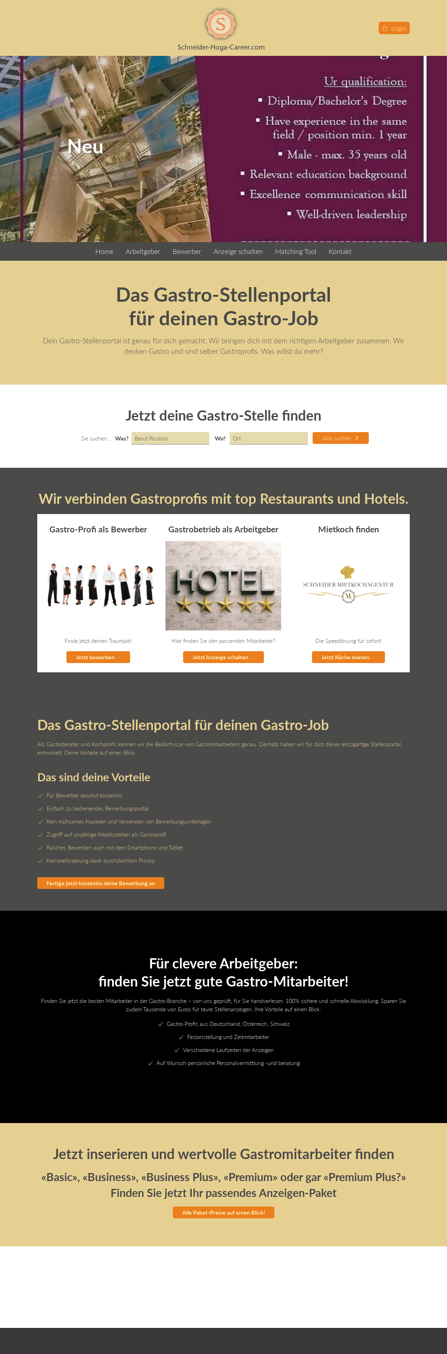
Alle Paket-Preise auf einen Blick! (223, 1212)
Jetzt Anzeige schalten (223, 657)
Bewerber (187, 251)
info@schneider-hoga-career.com (82, 1312)
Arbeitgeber (143, 251)
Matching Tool (295, 251)
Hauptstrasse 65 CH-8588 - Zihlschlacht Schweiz (72, 1294)
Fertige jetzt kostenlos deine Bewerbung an (101, 883)
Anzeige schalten (238, 251)
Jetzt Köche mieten (348, 657)
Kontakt (340, 251)
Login (394, 28)
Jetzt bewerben (98, 657)
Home (104, 251)
